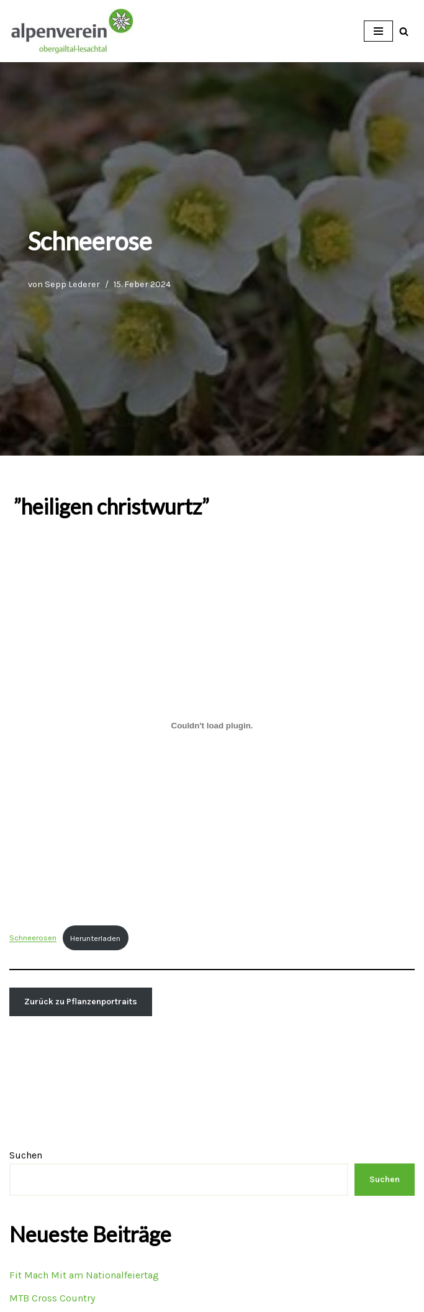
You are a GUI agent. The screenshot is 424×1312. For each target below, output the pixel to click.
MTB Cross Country (52, 1298)
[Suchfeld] (403, 31)
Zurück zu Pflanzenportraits (80, 1001)
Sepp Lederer (72, 284)
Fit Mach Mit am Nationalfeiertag (84, 1275)
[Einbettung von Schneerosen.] (212, 725)
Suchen (25, 1155)
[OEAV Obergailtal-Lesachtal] (71, 31)
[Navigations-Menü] (378, 31)
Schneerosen (32, 938)
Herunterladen (95, 938)
